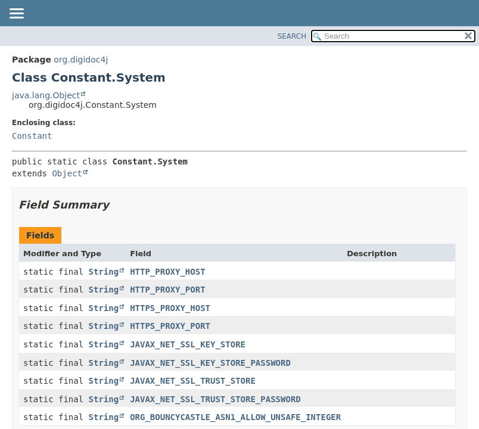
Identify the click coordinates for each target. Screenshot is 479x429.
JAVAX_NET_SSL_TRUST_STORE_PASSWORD (215, 399)
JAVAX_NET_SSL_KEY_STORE (187, 344)
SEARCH (292, 36)
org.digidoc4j (81, 59)
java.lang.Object (46, 95)
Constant (32, 136)
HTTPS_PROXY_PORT (170, 326)
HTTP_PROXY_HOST (167, 271)
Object (67, 173)
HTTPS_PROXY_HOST (170, 308)
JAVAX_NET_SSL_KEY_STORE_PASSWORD (210, 363)
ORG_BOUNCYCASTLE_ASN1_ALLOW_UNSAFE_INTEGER (235, 417)
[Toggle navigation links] (16, 14)
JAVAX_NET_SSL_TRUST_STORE (193, 381)
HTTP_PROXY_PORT (167, 289)
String (104, 271)
